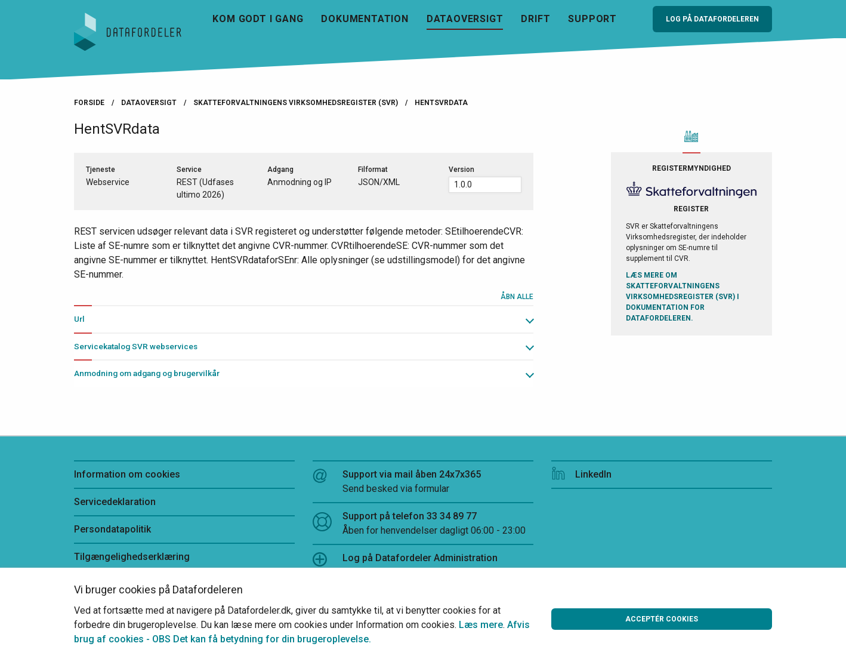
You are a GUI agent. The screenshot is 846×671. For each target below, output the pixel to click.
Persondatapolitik (112, 529)
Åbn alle (517, 297)
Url (79, 319)
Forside (89, 103)
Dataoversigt (465, 18)
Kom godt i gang (257, 18)
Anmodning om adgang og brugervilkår (147, 373)
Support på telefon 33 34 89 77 (423, 524)
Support (592, 18)
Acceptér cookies (661, 619)
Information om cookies (127, 474)
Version (461, 169)
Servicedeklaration (115, 501)
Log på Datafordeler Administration (405, 559)
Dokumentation (364, 18)
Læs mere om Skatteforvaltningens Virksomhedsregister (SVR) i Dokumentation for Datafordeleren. (682, 296)
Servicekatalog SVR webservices (135, 346)
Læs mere (481, 624)
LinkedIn (581, 474)
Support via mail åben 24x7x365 (423, 482)
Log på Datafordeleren (712, 19)
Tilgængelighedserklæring (132, 556)
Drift (535, 18)
